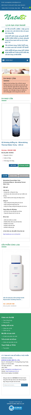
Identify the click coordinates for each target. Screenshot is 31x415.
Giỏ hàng (25, 8)
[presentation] (15, 390)
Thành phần (13, 175)
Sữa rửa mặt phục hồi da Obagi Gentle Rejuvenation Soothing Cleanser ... (16, 299)
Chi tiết (5, 175)
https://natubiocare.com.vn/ (12, 371)
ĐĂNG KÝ (24, 385)
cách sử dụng (24, 175)
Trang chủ (27, 60)
